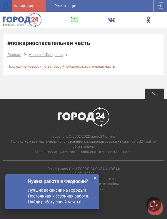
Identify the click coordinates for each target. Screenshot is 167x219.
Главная (14, 54)
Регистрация (65, 6)
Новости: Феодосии (46, 54)
